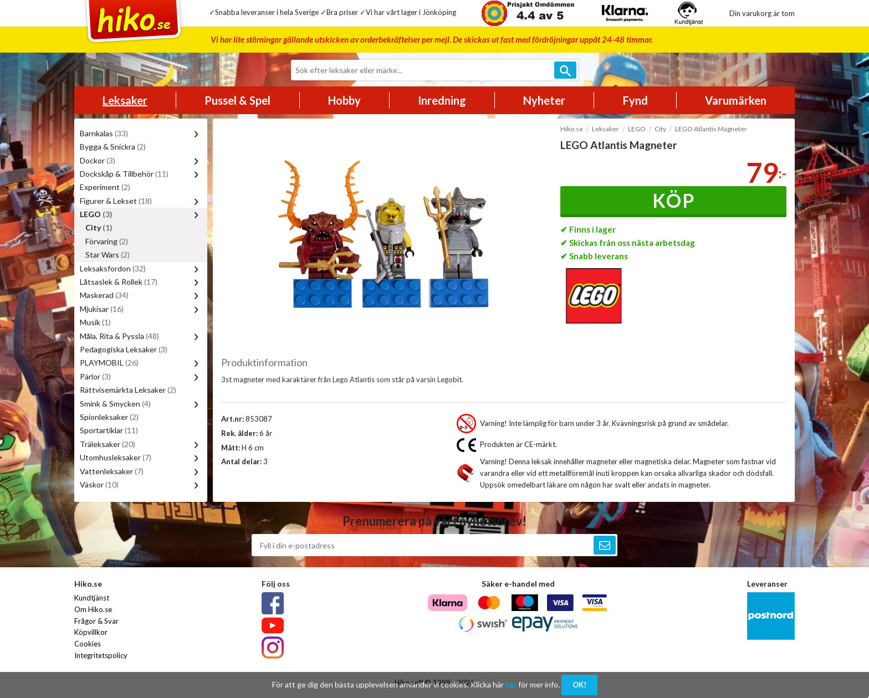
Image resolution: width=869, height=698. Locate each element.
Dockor (97, 160)
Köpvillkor (91, 632)
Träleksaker (107, 444)
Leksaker (125, 100)
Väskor (99, 484)
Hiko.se (571, 129)
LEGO (96, 214)
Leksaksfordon (113, 268)
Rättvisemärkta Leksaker (128, 389)
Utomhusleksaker (115, 457)
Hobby (344, 100)
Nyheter (544, 100)
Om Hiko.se (93, 609)
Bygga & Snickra (113, 146)
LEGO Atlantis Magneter (711, 129)
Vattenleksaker (112, 471)
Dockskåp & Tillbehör (124, 173)
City (99, 227)
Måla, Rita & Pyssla (119, 336)
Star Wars (107, 254)
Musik (95, 322)
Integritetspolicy (100, 655)
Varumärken (735, 100)
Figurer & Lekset (116, 201)
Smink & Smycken (115, 403)
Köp (673, 200)
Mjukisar (102, 309)
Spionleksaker (109, 417)
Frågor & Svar (96, 621)
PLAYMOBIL (109, 362)
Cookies (87, 643)
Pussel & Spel (237, 100)
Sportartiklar (109, 430)
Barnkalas (104, 133)
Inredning (442, 100)
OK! (579, 684)
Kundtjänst (91, 597)
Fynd (635, 100)
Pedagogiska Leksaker (123, 349)
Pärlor (95, 376)
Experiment (105, 187)
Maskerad (104, 295)
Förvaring (106, 241)
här (511, 684)
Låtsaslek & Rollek (118, 281)
